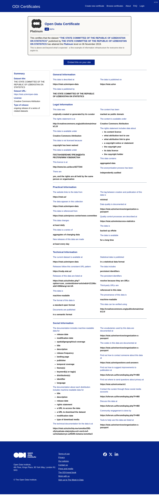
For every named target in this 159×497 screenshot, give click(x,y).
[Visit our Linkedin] (116, 455)
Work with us (64, 476)
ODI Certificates (26, 6)
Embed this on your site (79, 62)
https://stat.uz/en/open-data (26, 94)
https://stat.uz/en (108, 84)
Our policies (63, 461)
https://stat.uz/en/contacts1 (113, 384)
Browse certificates (115, 6)
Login (142, 6)
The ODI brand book (67, 472)
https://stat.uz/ (59, 197)
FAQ (135, 6)
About (128, 6)
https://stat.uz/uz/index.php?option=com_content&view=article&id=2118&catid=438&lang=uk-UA (74, 283)
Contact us (63, 465)
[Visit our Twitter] (111, 455)
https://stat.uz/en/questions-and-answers (119, 363)
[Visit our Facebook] (105, 455)
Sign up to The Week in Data (70, 480)
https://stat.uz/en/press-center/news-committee (75, 216)
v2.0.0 (156, 2)
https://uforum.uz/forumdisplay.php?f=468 (120, 375)
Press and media (65, 469)
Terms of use (64, 454)
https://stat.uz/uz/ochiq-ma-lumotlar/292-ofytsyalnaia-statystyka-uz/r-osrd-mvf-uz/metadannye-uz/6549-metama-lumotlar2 (73, 431)
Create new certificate (94, 6)
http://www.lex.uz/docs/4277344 (67, 167)
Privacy (61, 457)
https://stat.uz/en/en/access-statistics (117, 221)
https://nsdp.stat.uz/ (62, 271)
